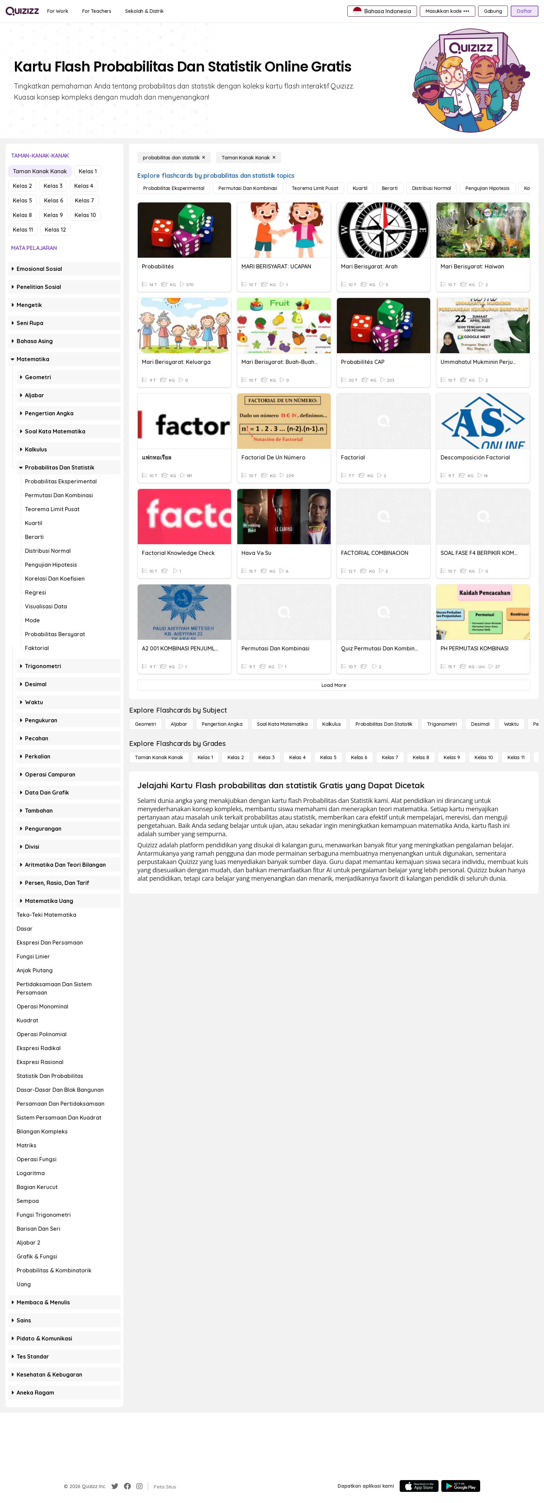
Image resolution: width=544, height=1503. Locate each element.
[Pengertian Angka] (222, 724)
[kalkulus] (331, 724)
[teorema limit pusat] (315, 188)
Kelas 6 (53, 200)
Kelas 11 (23, 229)
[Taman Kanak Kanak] (248, 157)
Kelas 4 (83, 185)
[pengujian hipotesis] (487, 188)
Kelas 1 (88, 171)
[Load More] (333, 685)
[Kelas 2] (236, 757)
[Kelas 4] (297, 757)
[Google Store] (460, 1486)
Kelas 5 (22, 200)
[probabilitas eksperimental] (173, 188)
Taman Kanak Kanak (40, 171)
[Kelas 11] (516, 757)
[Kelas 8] (421, 757)
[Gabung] (493, 11)
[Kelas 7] (390, 757)
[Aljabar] (179, 724)
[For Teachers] (97, 11)
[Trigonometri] (441, 724)
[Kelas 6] (359, 757)
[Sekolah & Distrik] (144, 11)
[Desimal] (480, 724)
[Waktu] (511, 724)
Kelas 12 (55, 229)
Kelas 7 (84, 200)
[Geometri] (145, 724)
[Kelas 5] (328, 757)
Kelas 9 (53, 214)
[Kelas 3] (267, 757)
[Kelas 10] (484, 757)
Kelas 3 (53, 185)
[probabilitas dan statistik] (174, 157)
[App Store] (419, 1486)
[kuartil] (360, 188)
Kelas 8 (22, 214)
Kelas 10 (85, 214)
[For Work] (58, 11)
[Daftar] (524, 11)
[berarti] (389, 188)
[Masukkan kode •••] (447, 11)
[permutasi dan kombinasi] (248, 188)
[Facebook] (127, 1486)
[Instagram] (139, 1486)
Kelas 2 (22, 185)
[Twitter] (114, 1486)
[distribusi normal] (431, 188)
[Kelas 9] (452, 757)
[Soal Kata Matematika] (282, 724)
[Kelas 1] (205, 757)
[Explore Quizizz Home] (22, 11)
